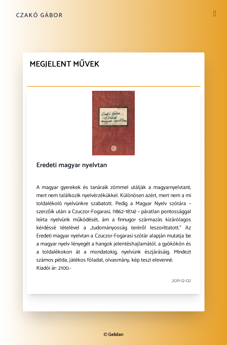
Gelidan (115, 335)
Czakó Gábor (39, 15)
